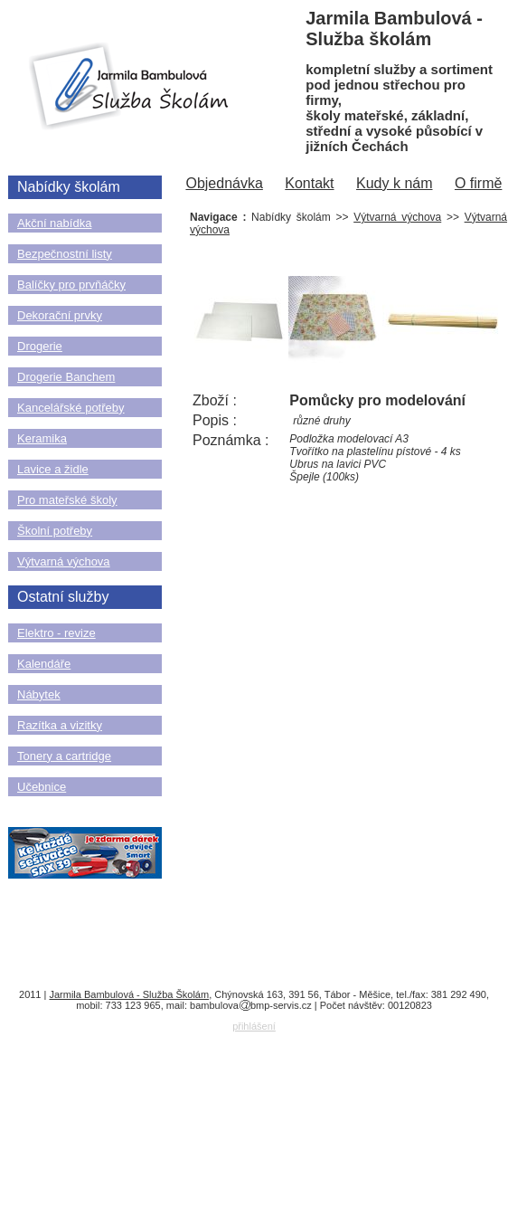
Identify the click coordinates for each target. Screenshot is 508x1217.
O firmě (478, 183)
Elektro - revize (56, 633)
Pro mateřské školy (67, 500)
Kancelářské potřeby (71, 407)
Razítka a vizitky (59, 725)
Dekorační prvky (59, 315)
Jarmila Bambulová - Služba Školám (129, 994)
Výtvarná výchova (63, 561)
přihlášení (254, 1026)
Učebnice (41, 787)
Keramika (42, 438)
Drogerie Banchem (66, 377)
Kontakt (309, 183)
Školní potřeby (54, 530)
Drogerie (39, 346)
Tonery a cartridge (64, 756)
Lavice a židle (53, 469)
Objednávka (223, 183)
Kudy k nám (394, 183)
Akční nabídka (54, 223)
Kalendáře (44, 663)
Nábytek (39, 694)
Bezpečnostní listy (64, 254)
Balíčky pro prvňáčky (71, 284)
